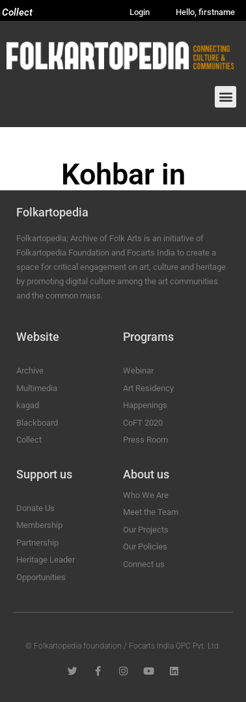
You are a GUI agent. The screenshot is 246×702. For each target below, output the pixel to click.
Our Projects (146, 529)
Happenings (145, 405)
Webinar (138, 370)
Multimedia (36, 388)
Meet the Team (150, 512)
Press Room (145, 440)
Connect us (144, 564)
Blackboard (37, 423)
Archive (30, 370)
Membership (39, 525)
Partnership (37, 543)
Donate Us (35, 508)
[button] (225, 97)
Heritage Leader (45, 559)
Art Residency (148, 388)
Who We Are (146, 495)
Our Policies (145, 546)
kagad (27, 405)
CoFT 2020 (143, 423)
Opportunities (41, 577)
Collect (17, 12)
